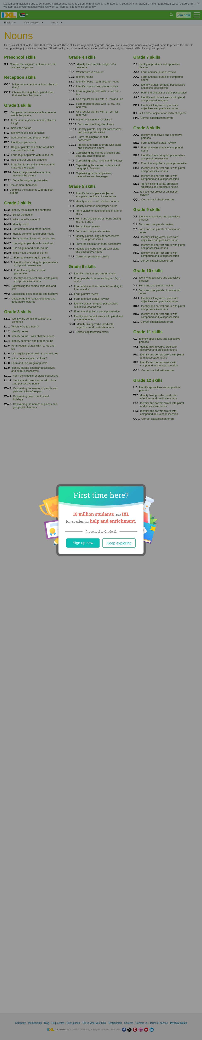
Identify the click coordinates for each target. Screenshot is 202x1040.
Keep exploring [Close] (119, 543)
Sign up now (83, 543)
